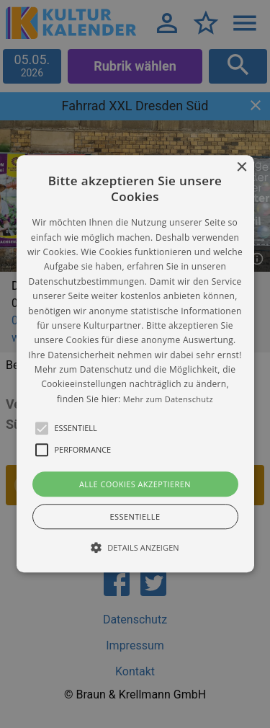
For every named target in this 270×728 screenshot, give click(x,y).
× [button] (241, 167)
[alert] (135, 364)
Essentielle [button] (135, 517)
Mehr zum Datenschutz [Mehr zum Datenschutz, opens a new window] (168, 399)
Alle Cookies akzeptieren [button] (135, 484)
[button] (135, 363)
